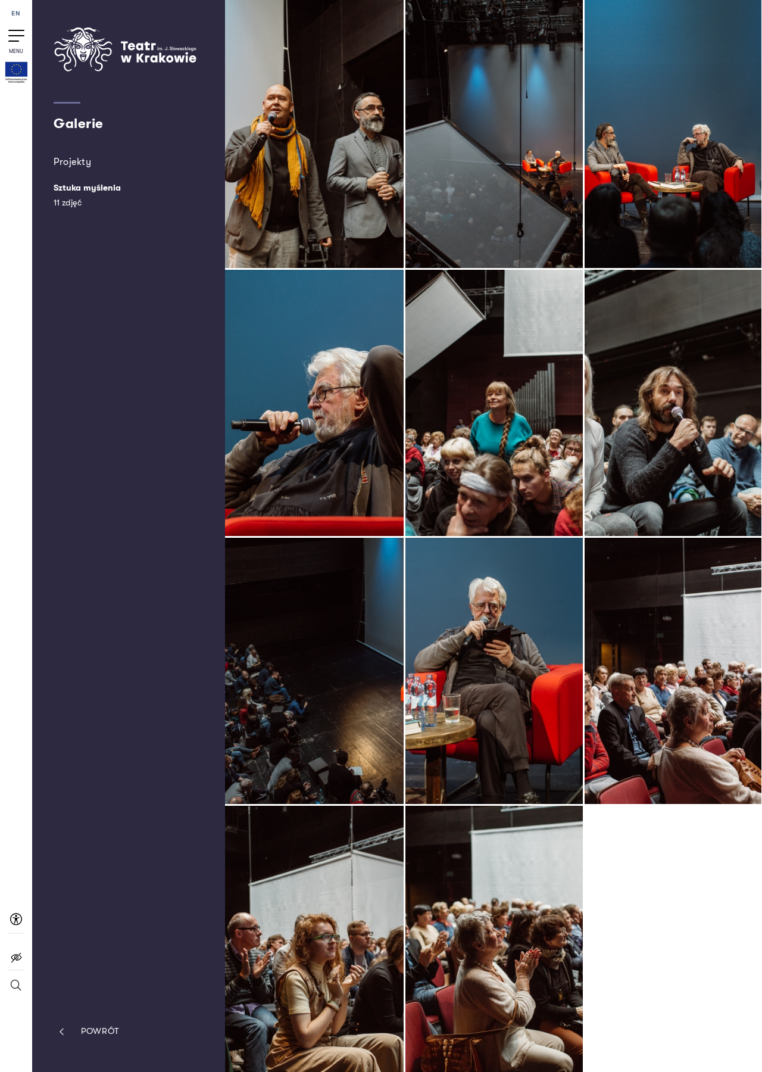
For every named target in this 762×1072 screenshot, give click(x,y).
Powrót (87, 1032)
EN (16, 14)
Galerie (79, 124)
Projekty (72, 161)
